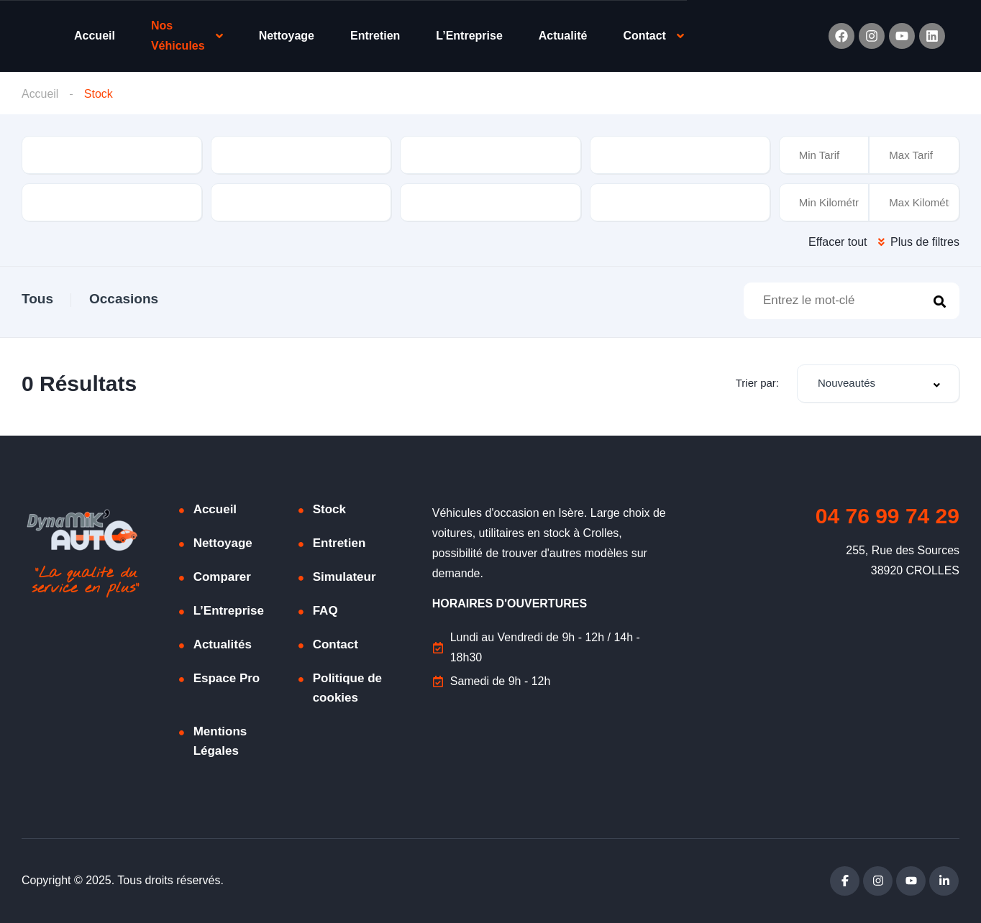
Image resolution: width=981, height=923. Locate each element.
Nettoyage (286, 35)
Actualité (563, 35)
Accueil (94, 35)
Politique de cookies (347, 687)
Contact (644, 35)
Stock (329, 509)
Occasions (123, 298)
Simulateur (344, 577)
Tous (37, 298)
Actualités (222, 644)
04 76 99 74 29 (887, 516)
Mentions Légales (220, 741)
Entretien (375, 35)
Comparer (222, 577)
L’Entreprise (469, 35)
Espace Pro (226, 678)
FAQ (325, 610)
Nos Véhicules (178, 35)
